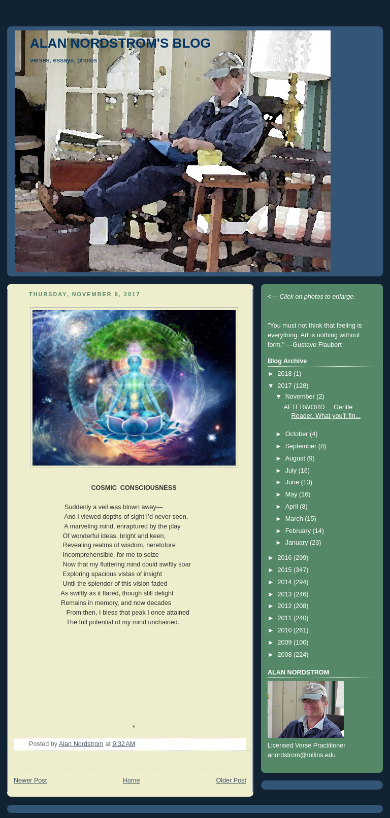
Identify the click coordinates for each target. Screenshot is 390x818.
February (299, 531)
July (292, 470)
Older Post (231, 780)
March (295, 518)
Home (131, 780)
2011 (286, 618)
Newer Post (30, 780)
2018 (286, 373)
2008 (286, 654)
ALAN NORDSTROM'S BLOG (120, 43)
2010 (286, 630)
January (297, 542)
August (296, 458)
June (293, 482)
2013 (286, 594)
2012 (286, 606)
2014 (286, 582)
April (292, 506)
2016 (286, 557)
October (297, 434)
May (292, 494)
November (301, 396)
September (301, 446)
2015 (286, 570)
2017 (286, 385)
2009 (286, 642)
